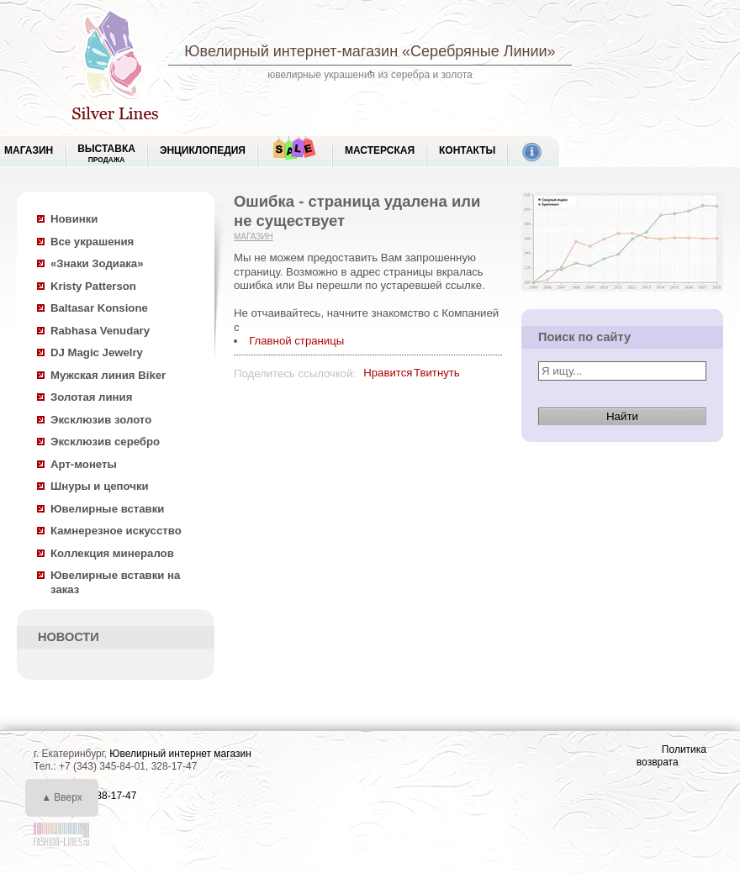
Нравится (387, 372)
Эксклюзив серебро (105, 441)
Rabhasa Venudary (100, 330)
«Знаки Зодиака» (97, 263)
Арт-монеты (83, 464)
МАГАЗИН (28, 150)
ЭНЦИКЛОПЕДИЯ (203, 150)
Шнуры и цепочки (99, 486)
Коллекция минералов (112, 553)
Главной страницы (296, 340)
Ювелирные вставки (107, 508)
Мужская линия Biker (108, 375)
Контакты (467, 150)
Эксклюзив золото (100, 419)
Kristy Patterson (93, 286)
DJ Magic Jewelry (96, 352)
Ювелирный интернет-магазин (291, 51)
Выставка (106, 153)
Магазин (253, 236)
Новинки (74, 219)
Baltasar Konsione (99, 308)
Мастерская (380, 150)
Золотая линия (91, 397)
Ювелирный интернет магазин (180, 754)
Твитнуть (437, 372)
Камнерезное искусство (116, 530)
